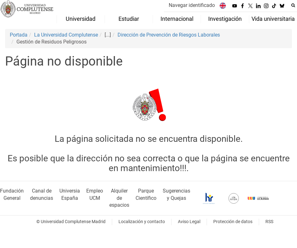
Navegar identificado (192, 5)
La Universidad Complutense (66, 35)
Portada (18, 35)
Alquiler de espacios (119, 198)
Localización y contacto (141, 221)
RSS (269, 221)
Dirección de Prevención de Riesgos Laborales (169, 35)
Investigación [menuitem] (225, 19)
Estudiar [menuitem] (128, 19)
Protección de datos (232, 221)
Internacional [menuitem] (177, 19)
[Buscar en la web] (293, 5)
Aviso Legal (189, 221)
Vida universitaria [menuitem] (273, 19)
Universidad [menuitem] (80, 19)
